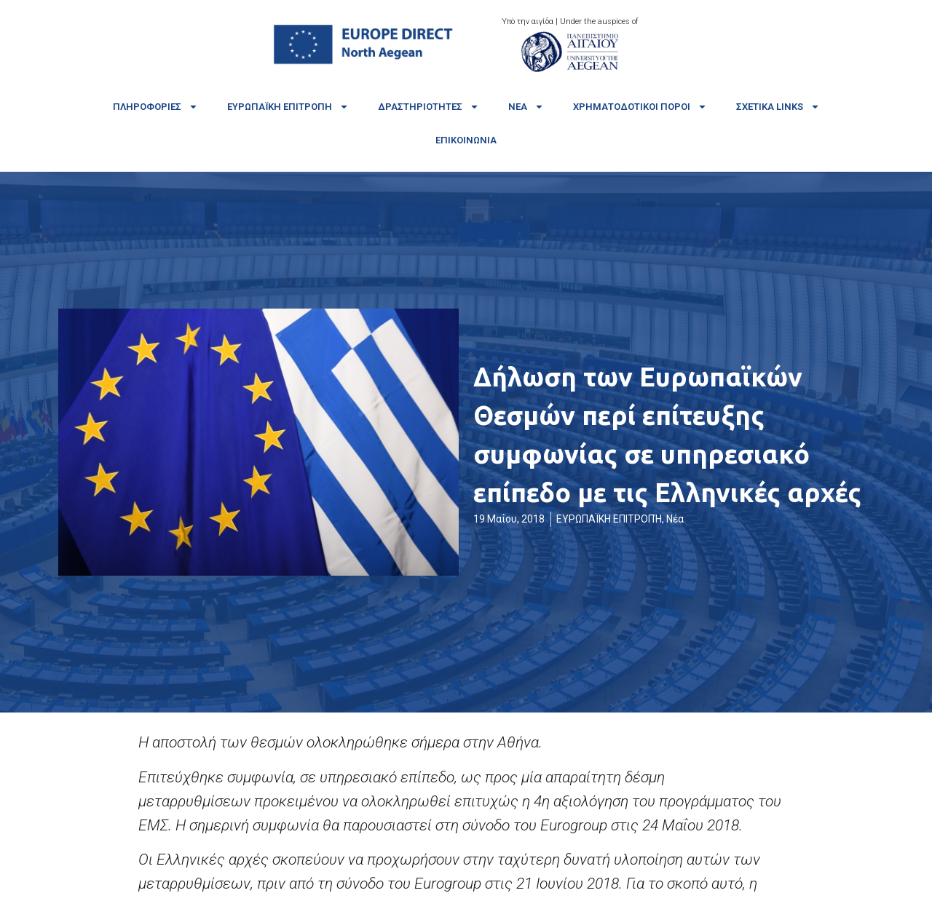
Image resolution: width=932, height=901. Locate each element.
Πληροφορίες (155, 107)
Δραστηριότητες (428, 107)
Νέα (526, 107)
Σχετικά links (778, 107)
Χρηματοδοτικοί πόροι (640, 107)
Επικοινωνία (466, 140)
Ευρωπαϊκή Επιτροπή (288, 107)
